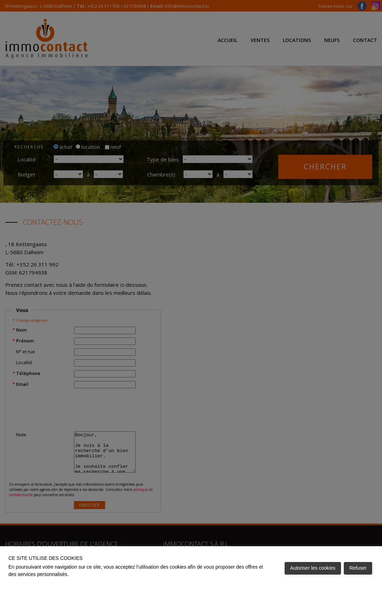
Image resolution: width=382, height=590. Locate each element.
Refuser (358, 568)
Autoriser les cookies (312, 568)
